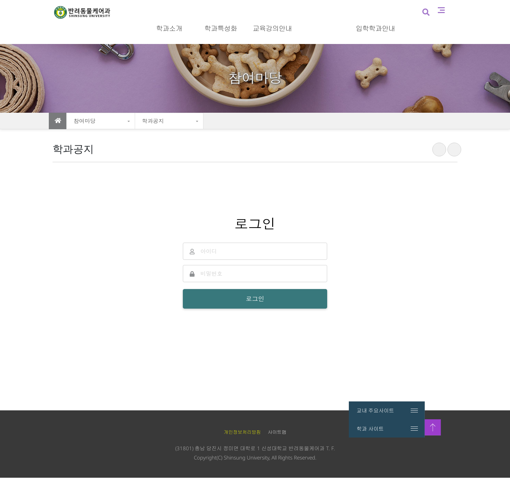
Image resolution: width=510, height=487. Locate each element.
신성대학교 (389, 6)
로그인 (450, 6)
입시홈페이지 (422, 6)
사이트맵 (457, 28)
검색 (441, 28)
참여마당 (85, 121)
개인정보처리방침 (242, 442)
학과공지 (153, 121)
